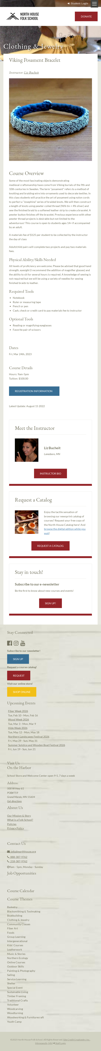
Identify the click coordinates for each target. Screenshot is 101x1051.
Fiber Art (12, 928)
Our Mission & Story (19, 815)
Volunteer (13, 1004)
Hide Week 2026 (17, 728)
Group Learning (16, 936)
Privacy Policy (15, 828)
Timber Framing (16, 996)
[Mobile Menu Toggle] (94, 4)
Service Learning (16, 979)
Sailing (11, 974)
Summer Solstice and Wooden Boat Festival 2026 (36, 745)
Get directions (14, 801)
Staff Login (59, 1043)
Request (18, 675)
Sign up (18, 659)
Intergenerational (17, 941)
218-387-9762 (17, 861)
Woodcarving (15, 1008)
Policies (11, 824)
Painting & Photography (21, 970)
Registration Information (34, 391)
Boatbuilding (14, 915)
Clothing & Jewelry (18, 919)
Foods (10, 932)
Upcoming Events (21, 703)
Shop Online (21, 691)
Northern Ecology (17, 958)
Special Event (15, 987)
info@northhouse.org (21, 851)
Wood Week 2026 (18, 719)
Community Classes (18, 924)
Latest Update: (27, 406)
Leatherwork (14, 949)
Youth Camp (14, 1021)
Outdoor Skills (15, 966)
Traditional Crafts (17, 1000)
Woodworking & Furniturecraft (25, 1017)
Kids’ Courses (15, 945)
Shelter (11, 983)
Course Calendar (20, 890)
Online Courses (16, 962)
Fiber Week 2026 (18, 711)
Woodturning (15, 1013)
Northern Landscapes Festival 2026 (28, 736)
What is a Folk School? (20, 819)
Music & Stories (16, 953)
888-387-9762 (17, 857)
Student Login (77, 3)
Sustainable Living (17, 992)
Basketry (12, 907)
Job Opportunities (21, 873)
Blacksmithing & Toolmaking (23, 911)
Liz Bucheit (31, 72)
